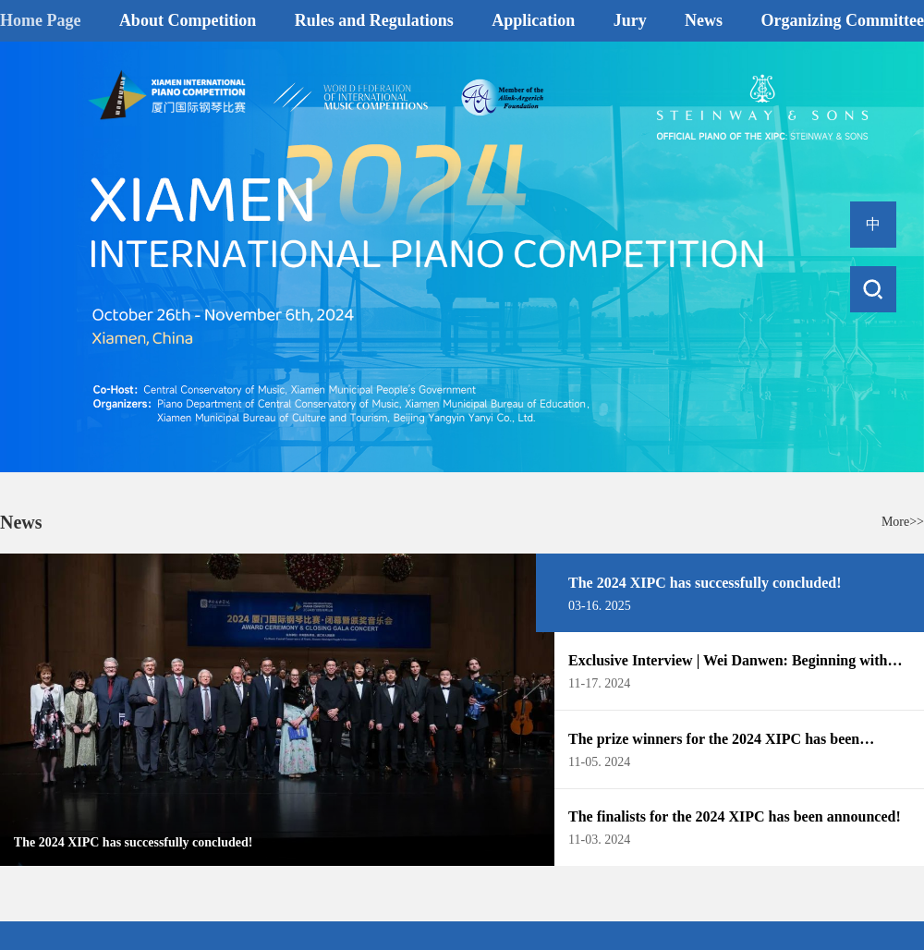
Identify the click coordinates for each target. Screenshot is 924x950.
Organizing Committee (842, 20)
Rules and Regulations (374, 20)
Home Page (40, 20)
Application (533, 20)
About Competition (188, 20)
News (704, 20)
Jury (630, 20)
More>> (902, 522)
